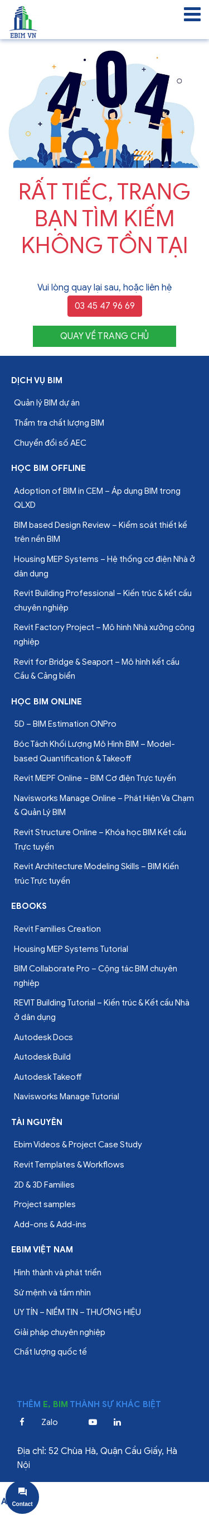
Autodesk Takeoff (48, 1077)
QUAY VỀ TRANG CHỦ (104, 336)
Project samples (45, 1204)
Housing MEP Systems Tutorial (71, 949)
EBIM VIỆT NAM (42, 1250)
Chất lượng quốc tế (50, 1352)
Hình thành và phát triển (57, 1272)
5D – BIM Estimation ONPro (65, 724)
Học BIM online (46, 702)
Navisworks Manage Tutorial (66, 1097)
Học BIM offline (48, 468)
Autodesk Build (42, 1057)
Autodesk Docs (43, 1037)
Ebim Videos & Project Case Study (78, 1145)
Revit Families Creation (57, 929)
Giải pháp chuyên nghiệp (59, 1332)
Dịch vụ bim (36, 380)
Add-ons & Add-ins (50, 1224)
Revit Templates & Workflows (69, 1165)
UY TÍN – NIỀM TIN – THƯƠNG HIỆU (77, 1312)
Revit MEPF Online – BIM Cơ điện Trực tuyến (95, 778)
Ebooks (29, 906)
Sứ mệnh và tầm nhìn (52, 1293)
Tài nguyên (36, 1122)
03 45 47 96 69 (105, 306)
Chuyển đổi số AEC (50, 443)
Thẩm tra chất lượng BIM (59, 423)
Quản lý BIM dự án (47, 403)
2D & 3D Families (44, 1185)
